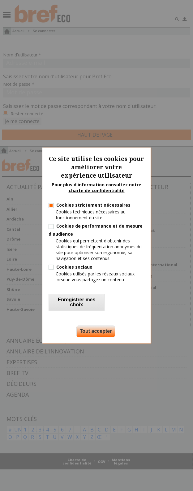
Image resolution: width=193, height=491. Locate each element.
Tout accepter (96, 331)
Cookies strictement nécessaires (93, 205)
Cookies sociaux (74, 267)
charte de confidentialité (97, 191)
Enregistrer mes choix (77, 302)
